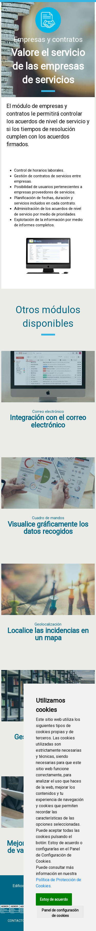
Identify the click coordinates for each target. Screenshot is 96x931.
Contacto (16, 921)
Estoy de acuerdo (54, 899)
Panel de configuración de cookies (60, 913)
